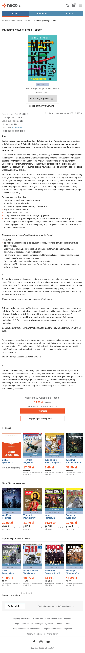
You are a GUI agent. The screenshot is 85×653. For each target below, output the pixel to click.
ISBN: (5, 131)
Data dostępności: (10, 114)
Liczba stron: (8, 124)
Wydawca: (7, 128)
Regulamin (68, 618)
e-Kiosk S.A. (49, 648)
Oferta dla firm (52, 634)
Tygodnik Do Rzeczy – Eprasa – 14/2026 (52, 462)
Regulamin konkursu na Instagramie (58, 629)
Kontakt (67, 624)
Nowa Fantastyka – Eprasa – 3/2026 (52, 518)
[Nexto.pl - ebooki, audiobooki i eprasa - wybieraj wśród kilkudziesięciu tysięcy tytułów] (11, 5)
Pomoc (59, 624)
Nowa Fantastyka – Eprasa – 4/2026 (9, 573)
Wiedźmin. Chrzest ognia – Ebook (73, 462)
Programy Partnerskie (20, 618)
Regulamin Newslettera (23, 624)
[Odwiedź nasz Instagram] (41, 642)
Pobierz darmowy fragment (41, 106)
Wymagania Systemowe (44, 624)
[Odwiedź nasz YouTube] (48, 642)
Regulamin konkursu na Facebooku (27, 629)
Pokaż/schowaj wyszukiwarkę (68, 6)
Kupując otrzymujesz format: (57, 113)
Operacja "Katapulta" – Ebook (72, 573)
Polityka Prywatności (53, 618)
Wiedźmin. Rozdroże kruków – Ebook (9, 518)
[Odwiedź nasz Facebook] (34, 642)
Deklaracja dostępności (36, 634)
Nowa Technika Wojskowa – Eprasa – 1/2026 (30, 573)
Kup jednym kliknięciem (40, 418)
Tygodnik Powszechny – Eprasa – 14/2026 (31, 518)
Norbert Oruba (42, 93)
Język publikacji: (9, 121)
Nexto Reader (37, 618)
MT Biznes (17, 128)
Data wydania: (8, 117)
